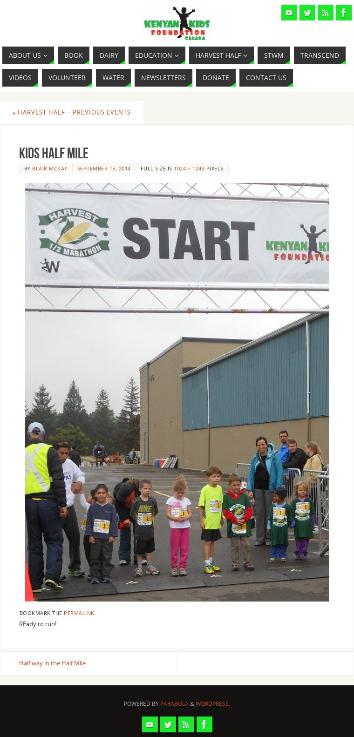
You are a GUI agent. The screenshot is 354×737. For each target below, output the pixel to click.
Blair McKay (50, 168)
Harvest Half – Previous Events (72, 112)
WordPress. (213, 704)
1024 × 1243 (189, 168)
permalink (79, 612)
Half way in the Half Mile (52, 663)
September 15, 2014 (104, 168)
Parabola (174, 704)
